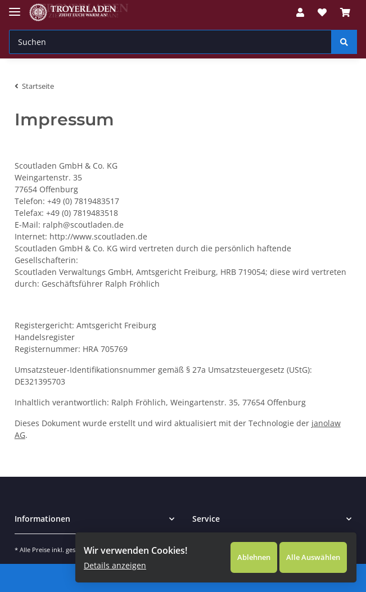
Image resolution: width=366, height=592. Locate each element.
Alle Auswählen (304, 553)
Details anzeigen (110, 560)
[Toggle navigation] (14, 7)
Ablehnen (237, 553)
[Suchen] (170, 42)
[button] (300, 12)
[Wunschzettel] (322, 12)
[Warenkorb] (345, 12)
